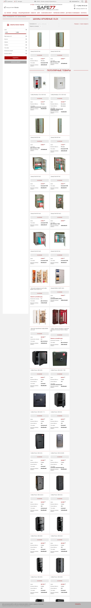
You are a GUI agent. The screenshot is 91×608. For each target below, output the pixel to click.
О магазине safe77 (34, 589)
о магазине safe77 (46, 12)
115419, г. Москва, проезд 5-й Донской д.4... (46, 1)
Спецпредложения (24, 12)
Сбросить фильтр (15, 62)
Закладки (18, 1)
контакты (83, 12)
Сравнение (8, 1)
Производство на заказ (52, 9)
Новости (33, 12)
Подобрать (15, 57)
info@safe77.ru (74, 1)
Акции (49, 586)
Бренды (14, 12)
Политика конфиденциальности (37, 596)
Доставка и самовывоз (53, 589)
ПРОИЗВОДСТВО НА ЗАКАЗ (18, 585)
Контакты (32, 593)
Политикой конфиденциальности (25, 605)
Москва (17, 7)
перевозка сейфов (59, 12)
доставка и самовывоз (73, 12)
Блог (38, 12)
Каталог (7, 12)
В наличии (39, 55)
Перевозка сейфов (52, 588)
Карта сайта (33, 594)
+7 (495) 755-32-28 (80, 5)
